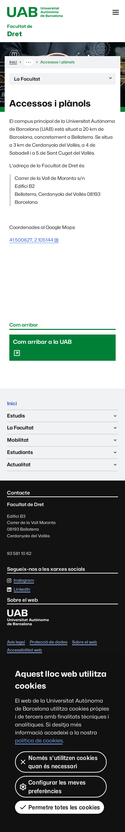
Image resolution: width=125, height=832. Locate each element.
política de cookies (39, 740)
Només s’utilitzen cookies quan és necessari (58, 762)
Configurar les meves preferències (52, 786)
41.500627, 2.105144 (31, 240)
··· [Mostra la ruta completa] (28, 62)
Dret (19, 31)
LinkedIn (22, 589)
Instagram (24, 580)
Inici (12, 403)
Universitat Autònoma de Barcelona (35, 12)
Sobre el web (84, 642)
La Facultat (63, 80)
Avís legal (16, 642)
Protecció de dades (48, 642)
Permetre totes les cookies (59, 807)
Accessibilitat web (24, 650)
